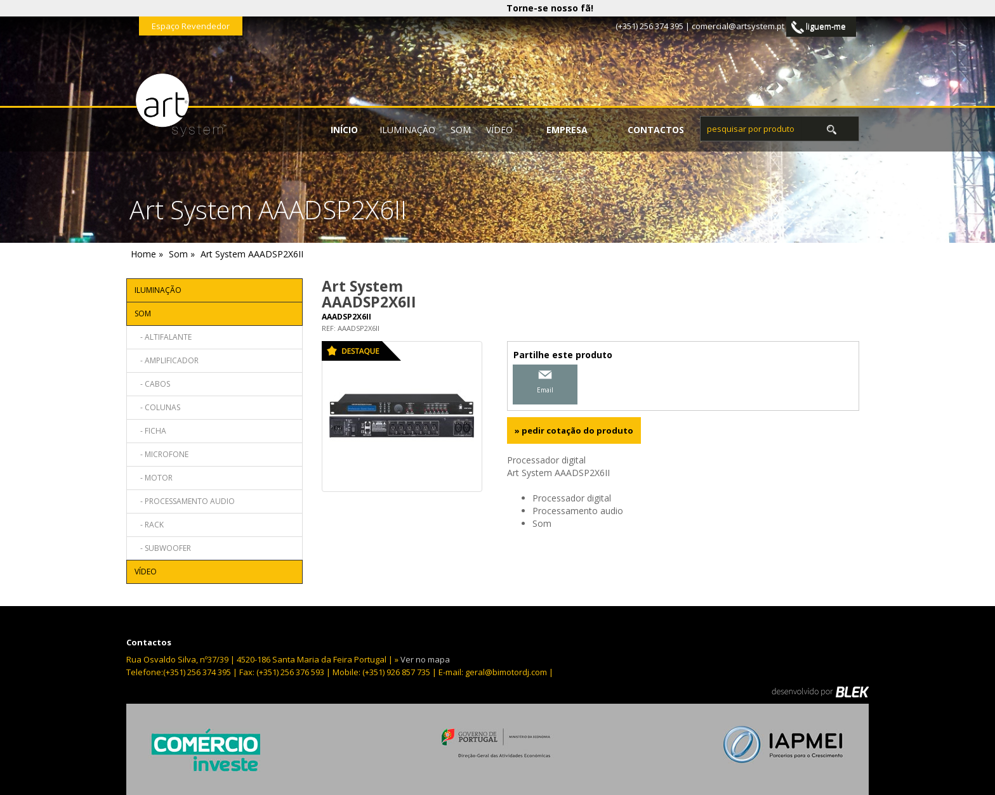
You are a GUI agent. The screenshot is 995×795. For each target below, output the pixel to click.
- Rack (149, 524)
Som (461, 130)
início (344, 130)
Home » (147, 254)
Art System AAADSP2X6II (252, 254)
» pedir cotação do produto (574, 430)
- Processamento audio (185, 501)
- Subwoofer (163, 548)
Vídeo (499, 130)
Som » (182, 254)
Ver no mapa (425, 659)
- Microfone (161, 454)
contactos (656, 130)
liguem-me (818, 27)
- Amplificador (167, 360)
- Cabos (152, 383)
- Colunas (157, 407)
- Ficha (150, 430)
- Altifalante (163, 337)
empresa (567, 130)
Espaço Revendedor (191, 26)
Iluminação (407, 130)
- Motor (154, 477)
